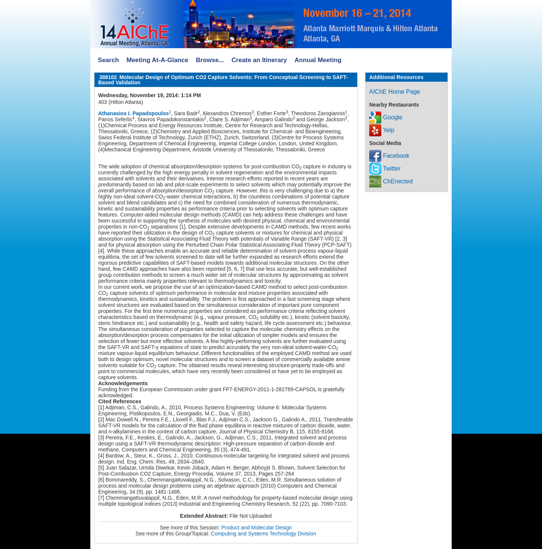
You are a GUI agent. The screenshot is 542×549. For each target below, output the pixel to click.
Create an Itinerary (259, 60)
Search (108, 60)
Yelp (381, 130)
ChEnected (391, 181)
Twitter (384, 168)
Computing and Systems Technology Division (263, 534)
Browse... (210, 60)
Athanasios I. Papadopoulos (133, 113)
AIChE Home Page (394, 91)
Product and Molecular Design (256, 528)
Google (385, 117)
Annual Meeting (317, 60)
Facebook (389, 155)
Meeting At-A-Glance (157, 60)
